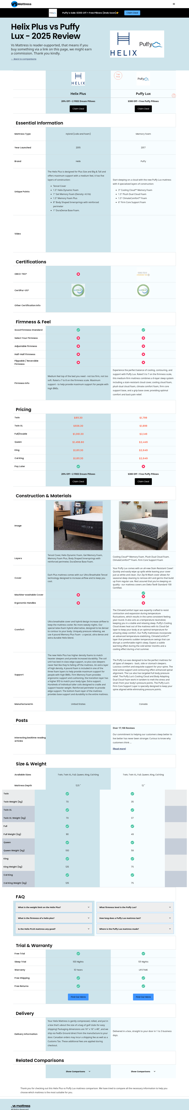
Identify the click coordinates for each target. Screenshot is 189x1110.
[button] (174, 4)
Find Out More (78, 997)
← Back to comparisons (23, 59)
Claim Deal (132, 12)
